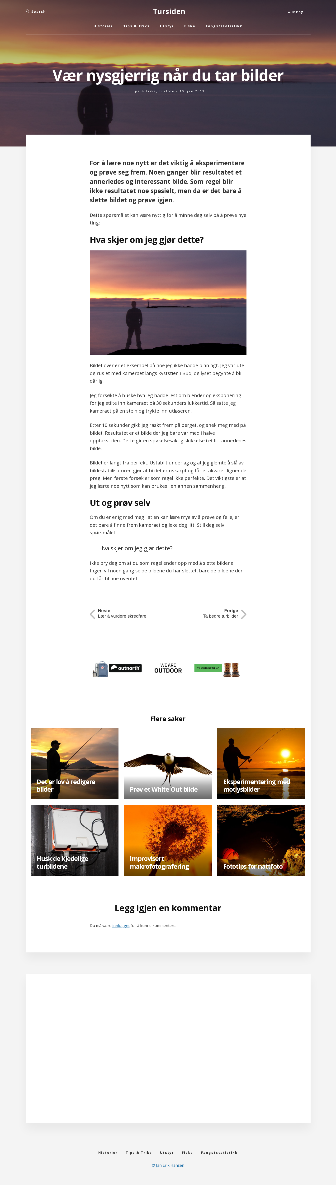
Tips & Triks (143, 91)
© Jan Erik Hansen (168, 1168)
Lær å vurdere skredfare (123, 613)
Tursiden (169, 11)
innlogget (121, 925)
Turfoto (167, 91)
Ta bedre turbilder (219, 613)
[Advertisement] (168, 1058)
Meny (295, 12)
